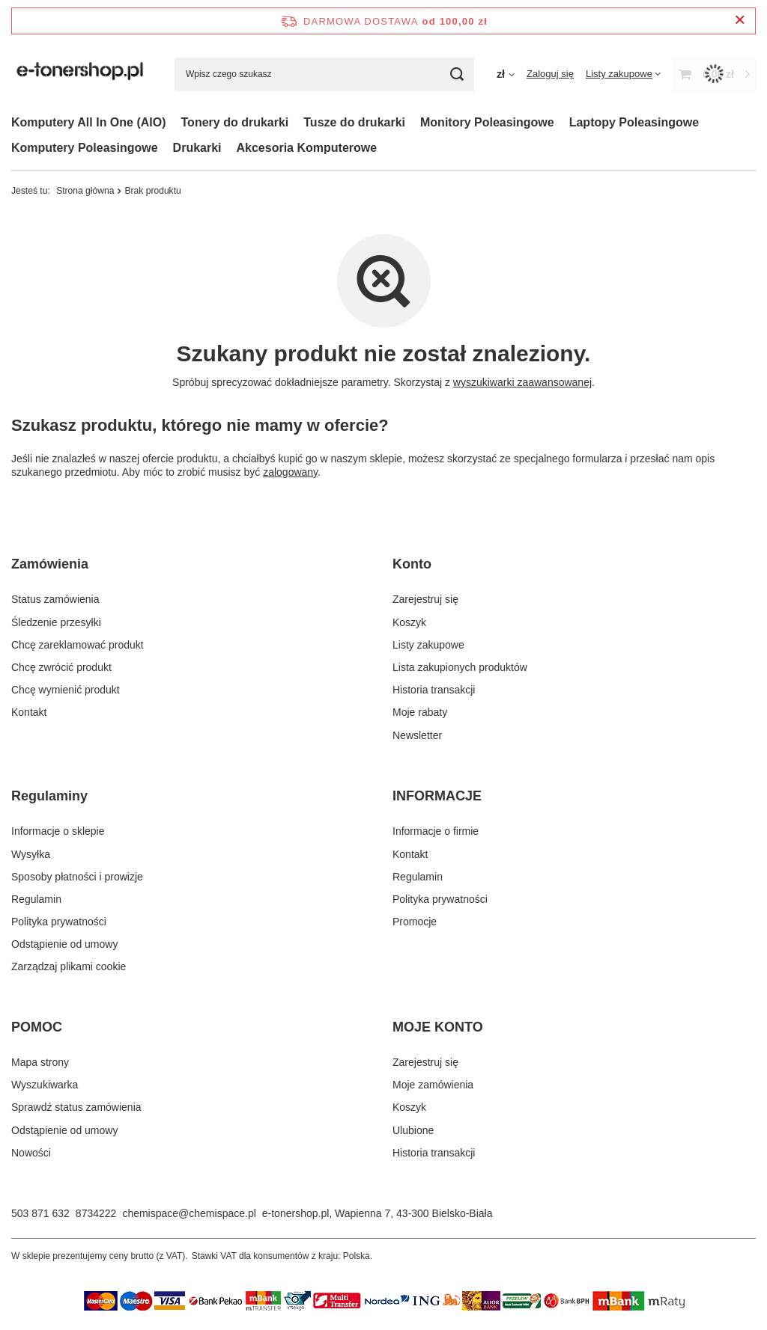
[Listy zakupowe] (623, 73)
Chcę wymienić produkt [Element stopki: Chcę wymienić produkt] (65, 690)
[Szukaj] (457, 74)
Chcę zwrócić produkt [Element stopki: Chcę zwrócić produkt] (61, 667)
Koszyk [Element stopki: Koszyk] (409, 622)
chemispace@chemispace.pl (188, 1213)
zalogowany (290, 472)
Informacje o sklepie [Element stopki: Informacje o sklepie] (58, 831)
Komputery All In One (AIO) (88, 122)
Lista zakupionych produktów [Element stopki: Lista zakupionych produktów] (459, 667)
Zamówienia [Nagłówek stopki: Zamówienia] (49, 564)
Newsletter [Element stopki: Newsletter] (417, 735)
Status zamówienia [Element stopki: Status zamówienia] (55, 599)
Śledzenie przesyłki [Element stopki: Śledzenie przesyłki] (56, 622)
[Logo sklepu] (81, 74)
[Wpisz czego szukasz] (324, 74)
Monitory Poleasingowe (487, 122)
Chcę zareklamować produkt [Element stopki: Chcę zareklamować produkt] (77, 645)
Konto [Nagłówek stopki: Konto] (411, 564)
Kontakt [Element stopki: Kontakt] (28, 712)
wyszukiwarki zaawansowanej (522, 382)
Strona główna (85, 191)
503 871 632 (40, 1213)
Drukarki (197, 147)
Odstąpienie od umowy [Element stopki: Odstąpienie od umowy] (64, 944)
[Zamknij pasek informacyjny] (740, 20)
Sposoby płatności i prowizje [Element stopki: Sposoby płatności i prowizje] (77, 877)
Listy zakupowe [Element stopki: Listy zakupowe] (428, 645)
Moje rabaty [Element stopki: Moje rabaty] (419, 712)
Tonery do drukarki (235, 122)
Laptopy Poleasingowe (634, 122)
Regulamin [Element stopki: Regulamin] (36, 899)
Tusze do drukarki (354, 122)
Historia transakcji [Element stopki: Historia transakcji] (433, 690)
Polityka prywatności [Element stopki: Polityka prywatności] (58, 922)
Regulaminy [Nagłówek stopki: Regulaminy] (49, 795)
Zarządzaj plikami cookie (68, 966)
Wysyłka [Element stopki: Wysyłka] (30, 854)
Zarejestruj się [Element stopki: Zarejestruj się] (425, 599)
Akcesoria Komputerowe (307, 147)
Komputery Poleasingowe (84, 147)
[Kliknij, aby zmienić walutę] (506, 74)
